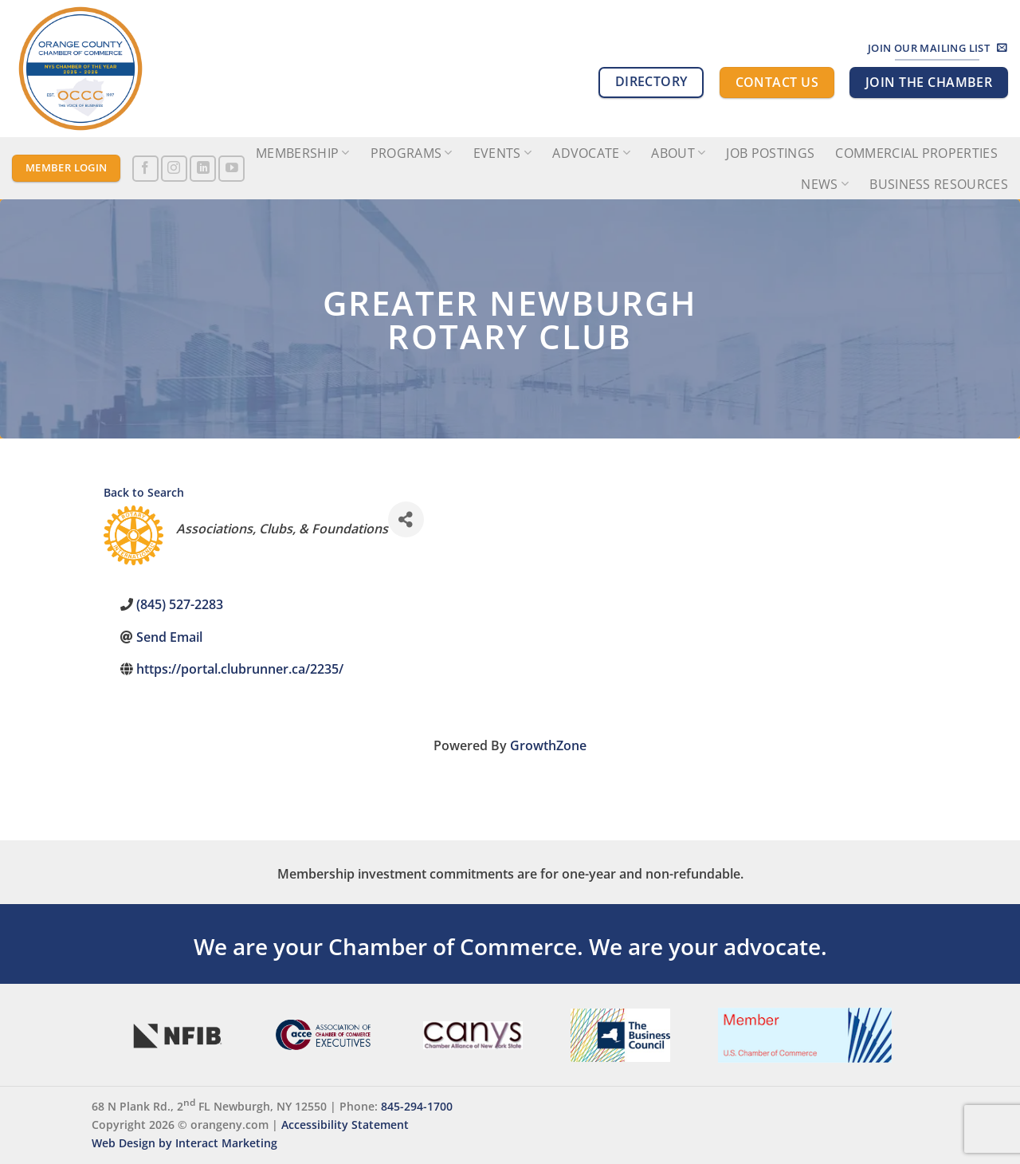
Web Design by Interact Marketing (184, 1142)
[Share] (406, 519)
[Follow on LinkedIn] (203, 168)
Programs (412, 153)
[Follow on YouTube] (231, 168)
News (825, 184)
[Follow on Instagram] (174, 168)
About (678, 153)
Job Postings (770, 153)
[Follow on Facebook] (145, 168)
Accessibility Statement (345, 1124)
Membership (303, 153)
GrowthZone (548, 745)
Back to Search (144, 492)
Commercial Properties (916, 153)
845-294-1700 (417, 1106)
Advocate (591, 153)
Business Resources (938, 184)
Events (502, 153)
